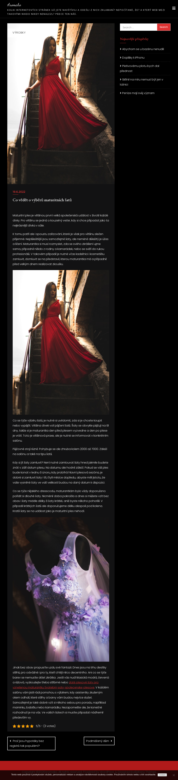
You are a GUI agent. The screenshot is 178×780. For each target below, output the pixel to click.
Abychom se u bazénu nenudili (143, 49)
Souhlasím (162, 775)
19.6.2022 (19, 191)
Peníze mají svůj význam (138, 93)
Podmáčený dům (97, 741)
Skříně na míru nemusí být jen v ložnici (141, 82)
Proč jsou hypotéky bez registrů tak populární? (27, 743)
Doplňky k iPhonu (133, 58)
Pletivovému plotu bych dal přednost (139, 68)
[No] (173, 775)
